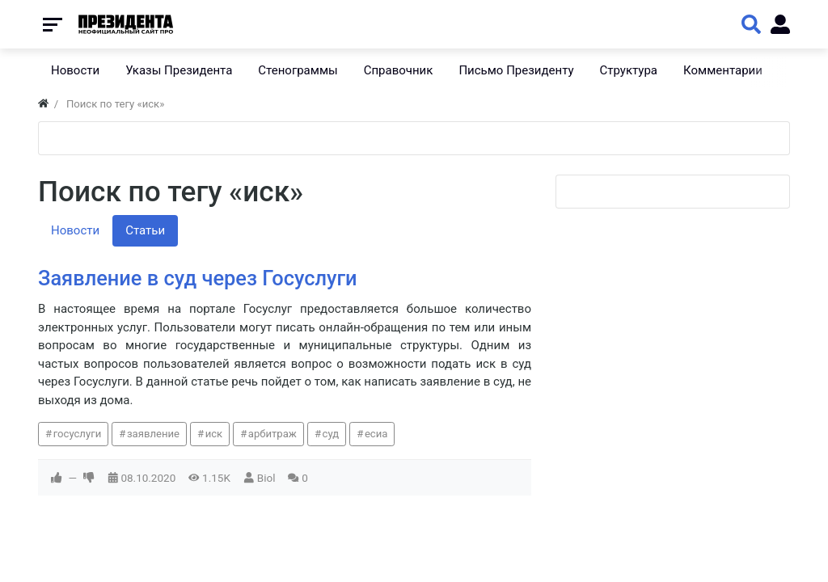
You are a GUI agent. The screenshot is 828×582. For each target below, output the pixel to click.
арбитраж (272, 434)
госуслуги (77, 434)
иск (214, 434)
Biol (266, 477)
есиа (376, 434)
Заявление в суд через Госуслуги (197, 278)
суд (331, 434)
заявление (153, 434)
